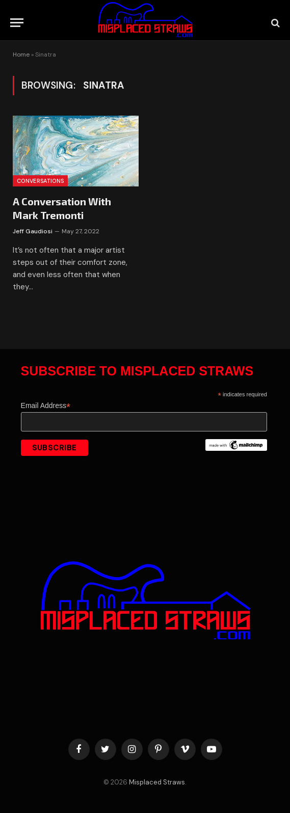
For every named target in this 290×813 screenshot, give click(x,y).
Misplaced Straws (157, 782)
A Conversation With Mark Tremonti (62, 208)
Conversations (40, 180)
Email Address (46, 406)
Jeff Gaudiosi (32, 231)
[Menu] (16, 22)
